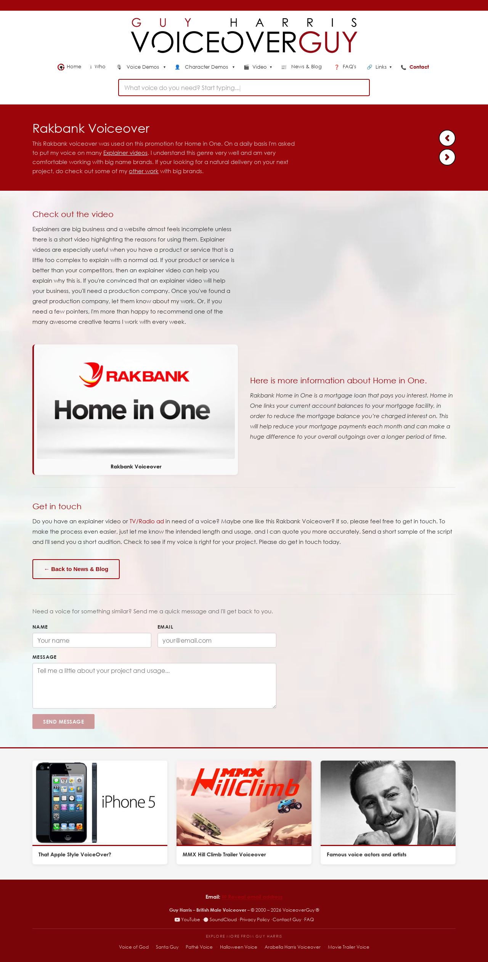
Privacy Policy (255, 919)
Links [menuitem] (379, 67)
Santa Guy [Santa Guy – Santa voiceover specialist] (167, 947)
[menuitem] (141, 67)
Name (40, 627)
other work (144, 171)
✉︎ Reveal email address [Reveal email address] (252, 896)
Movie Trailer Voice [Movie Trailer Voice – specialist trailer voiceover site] (348, 947)
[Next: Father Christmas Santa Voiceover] (447, 157)
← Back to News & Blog (76, 569)
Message (44, 657)
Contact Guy (287, 919)
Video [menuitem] (258, 67)
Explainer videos (125, 152)
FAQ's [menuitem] (346, 66)
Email (165, 627)
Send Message (63, 721)
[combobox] (244, 87)
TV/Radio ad (147, 521)
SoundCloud (220, 919)
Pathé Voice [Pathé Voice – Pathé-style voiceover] (199, 947)
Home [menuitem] (69, 66)
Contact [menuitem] (415, 67)
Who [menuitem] (98, 66)
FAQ (309, 919)
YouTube (187, 919)
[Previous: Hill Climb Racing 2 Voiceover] (447, 138)
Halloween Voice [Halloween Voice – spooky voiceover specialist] (238, 947)
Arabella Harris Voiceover (293, 947)
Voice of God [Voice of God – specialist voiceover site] (134, 947)
